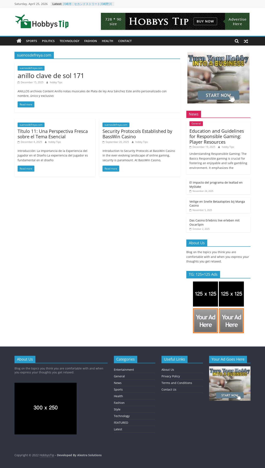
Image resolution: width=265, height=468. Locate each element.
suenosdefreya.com (31, 68)
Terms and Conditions (176, 383)
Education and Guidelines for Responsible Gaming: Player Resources (216, 136)
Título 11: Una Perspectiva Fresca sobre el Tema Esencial (53, 134)
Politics (48, 41)
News (118, 383)
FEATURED (121, 423)
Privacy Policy (170, 376)
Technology (69, 41)
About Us (167, 370)
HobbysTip (47, 455)
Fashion (90, 41)
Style (117, 409)
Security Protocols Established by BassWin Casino (137, 134)
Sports (31, 41)
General (196, 123)
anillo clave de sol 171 (51, 75)
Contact (125, 41)
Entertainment (124, 370)
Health (107, 41)
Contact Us (168, 389)
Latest (118, 429)
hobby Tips (56, 82)
